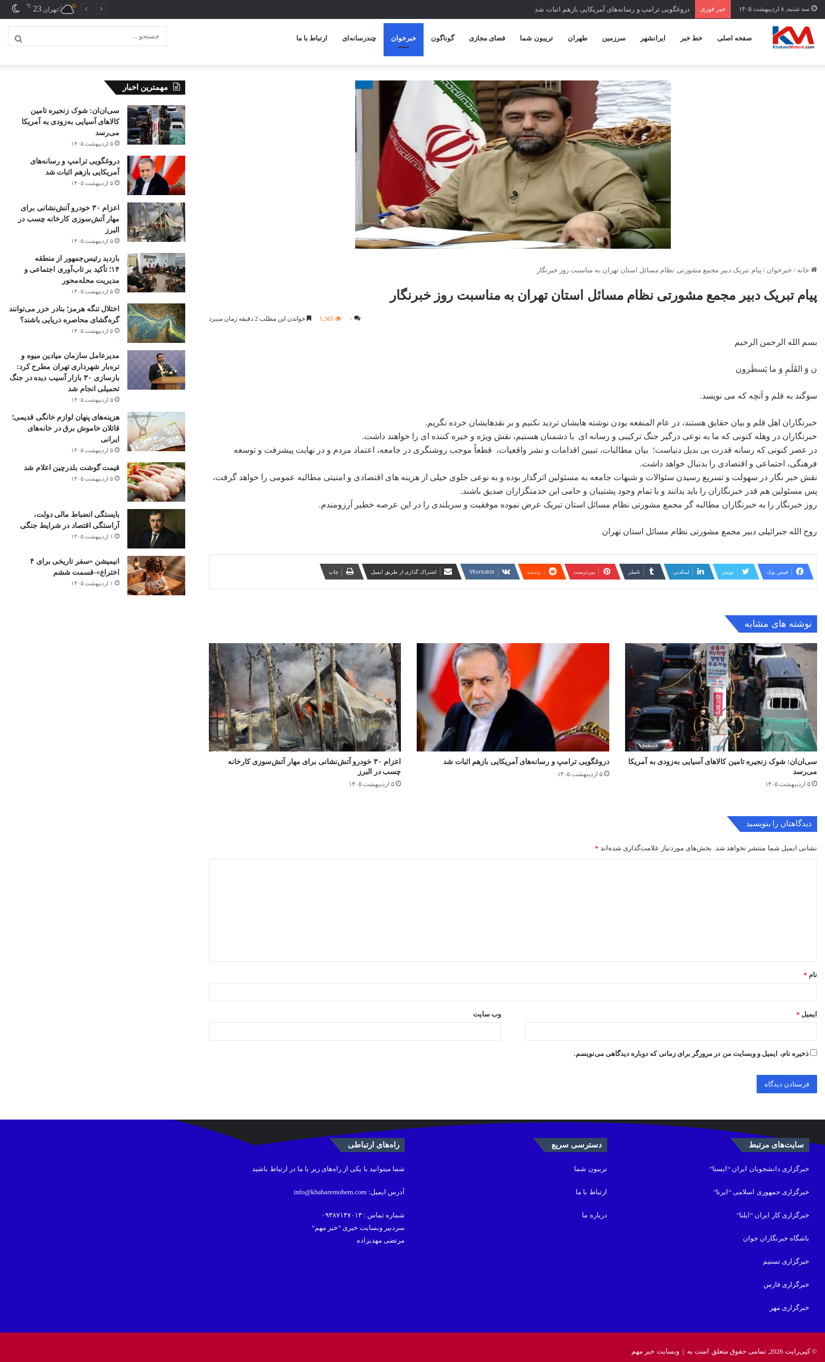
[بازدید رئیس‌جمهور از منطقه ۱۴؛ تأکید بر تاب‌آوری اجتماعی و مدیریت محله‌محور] (156, 264)
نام (810, 966)
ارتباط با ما (312, 38)
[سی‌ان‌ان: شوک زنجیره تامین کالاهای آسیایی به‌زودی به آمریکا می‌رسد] (721, 689)
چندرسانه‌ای (359, 38)
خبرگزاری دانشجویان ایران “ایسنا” (759, 1160)
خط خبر (691, 38)
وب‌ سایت (487, 1006)
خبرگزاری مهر (789, 1299)
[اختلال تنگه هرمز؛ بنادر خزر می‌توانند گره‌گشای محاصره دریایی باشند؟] (156, 314)
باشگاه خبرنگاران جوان (776, 1230)
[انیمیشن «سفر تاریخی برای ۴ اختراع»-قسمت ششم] (156, 567)
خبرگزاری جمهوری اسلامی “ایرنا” (761, 1183)
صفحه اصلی (734, 38)
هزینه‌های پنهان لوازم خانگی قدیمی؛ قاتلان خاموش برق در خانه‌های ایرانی (65, 420)
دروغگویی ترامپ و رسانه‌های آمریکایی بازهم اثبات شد (612, 9)
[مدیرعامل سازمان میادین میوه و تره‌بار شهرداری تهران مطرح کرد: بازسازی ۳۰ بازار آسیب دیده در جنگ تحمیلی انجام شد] (156, 361)
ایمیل (806, 1006)
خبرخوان (403, 38)
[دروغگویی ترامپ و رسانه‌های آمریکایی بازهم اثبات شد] (513, 689)
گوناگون (442, 38)
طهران (577, 38)
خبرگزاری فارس (786, 1276)
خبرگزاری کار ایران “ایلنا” (773, 1207)
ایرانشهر (653, 38)
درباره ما (594, 1207)
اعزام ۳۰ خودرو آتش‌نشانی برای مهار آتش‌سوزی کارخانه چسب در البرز (68, 211)
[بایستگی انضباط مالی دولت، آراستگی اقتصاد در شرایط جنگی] (156, 520)
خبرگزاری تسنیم (786, 1253)
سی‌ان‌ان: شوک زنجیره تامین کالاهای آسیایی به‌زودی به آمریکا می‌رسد (70, 113)
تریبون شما (536, 38)
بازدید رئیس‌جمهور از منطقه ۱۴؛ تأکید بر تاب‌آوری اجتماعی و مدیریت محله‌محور (72, 261)
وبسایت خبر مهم (655, 1343)
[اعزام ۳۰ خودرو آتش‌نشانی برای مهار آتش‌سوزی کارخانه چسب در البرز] (305, 689)
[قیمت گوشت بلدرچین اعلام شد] (156, 473)
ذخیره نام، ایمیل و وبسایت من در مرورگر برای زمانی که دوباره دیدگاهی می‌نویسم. (691, 1045)
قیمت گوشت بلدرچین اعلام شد (71, 459)
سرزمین (614, 38)
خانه (807, 262)
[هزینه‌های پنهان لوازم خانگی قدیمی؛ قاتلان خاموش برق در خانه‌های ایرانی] (156, 423)
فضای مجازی (487, 38)
